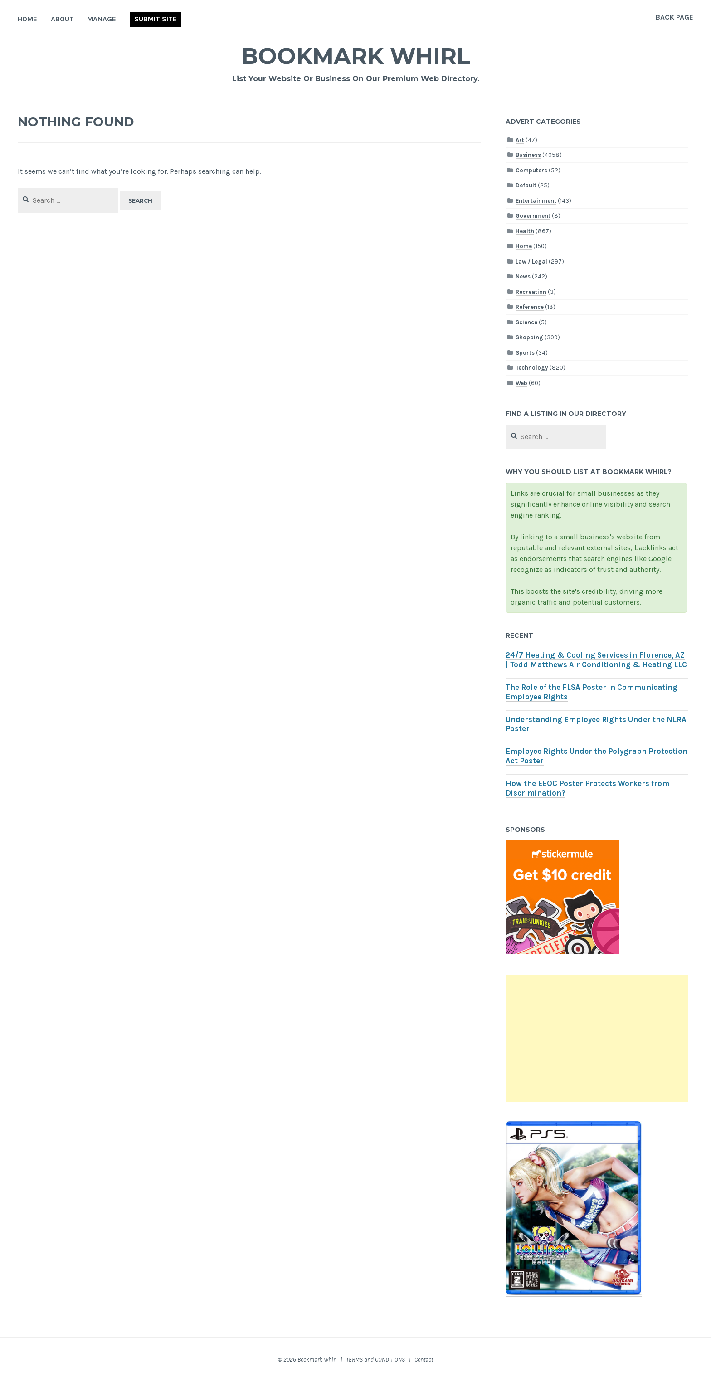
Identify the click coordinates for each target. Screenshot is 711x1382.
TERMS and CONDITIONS (375, 1359)
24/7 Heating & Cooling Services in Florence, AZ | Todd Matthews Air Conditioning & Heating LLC (596, 660)
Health (525, 231)
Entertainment (536, 200)
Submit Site (155, 19)
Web (521, 383)
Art (520, 140)
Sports (525, 352)
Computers (531, 170)
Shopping (529, 337)
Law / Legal (531, 261)
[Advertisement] (597, 1038)
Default (526, 185)
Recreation (531, 291)
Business (528, 154)
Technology (532, 367)
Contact (423, 1359)
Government (533, 215)
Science (526, 322)
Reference (530, 306)
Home (27, 19)
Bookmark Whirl (356, 56)
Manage (101, 19)
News (523, 276)
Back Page (674, 17)
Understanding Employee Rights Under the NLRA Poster (596, 724)
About (62, 19)
